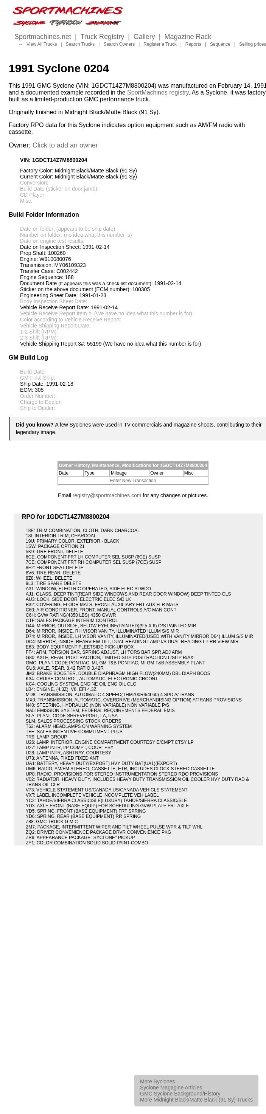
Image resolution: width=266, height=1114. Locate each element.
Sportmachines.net (42, 36)
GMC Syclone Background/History (180, 1094)
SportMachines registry (157, 92)
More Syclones (157, 1081)
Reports (193, 44)
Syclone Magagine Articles (171, 1088)
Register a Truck (159, 44)
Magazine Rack (188, 36)
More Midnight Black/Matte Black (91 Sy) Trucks (196, 1100)
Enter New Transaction (133, 480)
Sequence (220, 44)
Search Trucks (80, 44)
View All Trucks (41, 44)
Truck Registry (102, 36)
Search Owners (119, 44)
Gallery (144, 36)
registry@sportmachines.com (107, 495)
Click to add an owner (65, 145)
